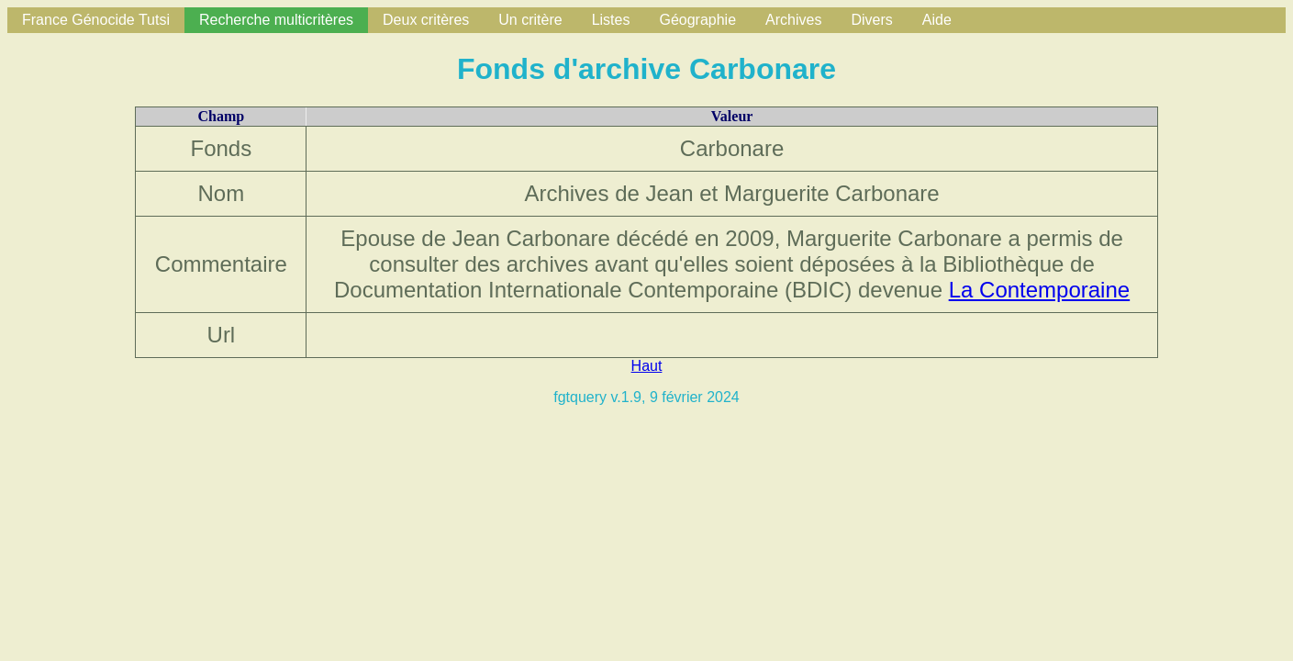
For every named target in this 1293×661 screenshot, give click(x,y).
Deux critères (426, 20)
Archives (793, 20)
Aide (937, 20)
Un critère (530, 20)
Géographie (697, 20)
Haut (647, 366)
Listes (611, 20)
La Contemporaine (1039, 289)
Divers (871, 20)
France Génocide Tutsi (96, 20)
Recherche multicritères (276, 20)
